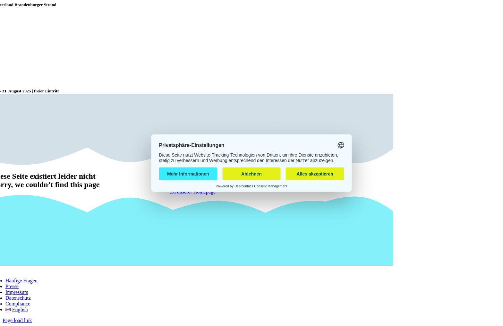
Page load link (17, 320)
